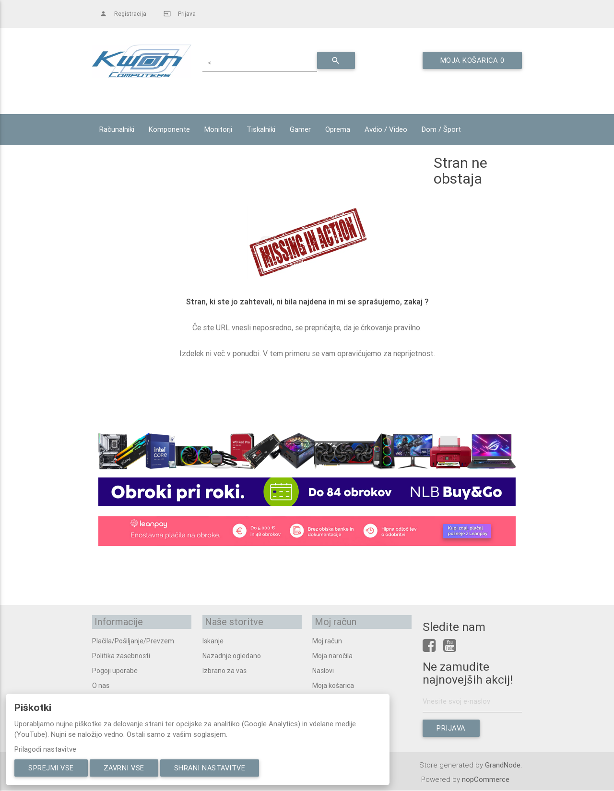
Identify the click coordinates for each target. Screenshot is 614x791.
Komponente (169, 129)
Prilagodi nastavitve (45, 749)
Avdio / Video (386, 129)
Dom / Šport (441, 129)
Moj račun (327, 640)
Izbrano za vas (224, 669)
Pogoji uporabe (115, 669)
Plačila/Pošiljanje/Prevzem (133, 640)
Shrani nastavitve (215, 767)
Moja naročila (332, 655)
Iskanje (213, 640)
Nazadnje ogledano (231, 655)
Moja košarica (333, 684)
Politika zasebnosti (121, 655)
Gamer (300, 129)
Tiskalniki (261, 129)
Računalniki (116, 129)
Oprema (337, 129)
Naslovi (323, 669)
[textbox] (264, 61)
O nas (100, 684)
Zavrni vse (127, 767)
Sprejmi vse (52, 767)
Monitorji (218, 129)
